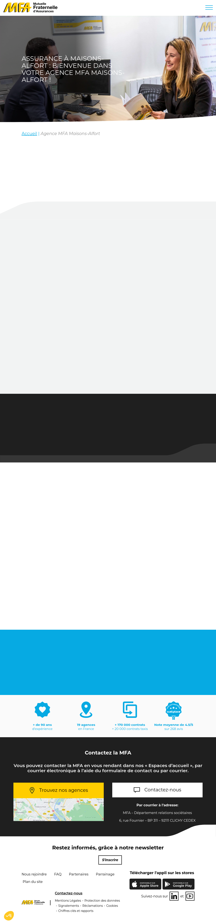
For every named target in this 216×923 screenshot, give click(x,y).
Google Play (182, 885)
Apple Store (149, 885)
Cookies (112, 906)
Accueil (29, 133)
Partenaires (78, 874)
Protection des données (102, 901)
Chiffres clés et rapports (76, 911)
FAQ (57, 874)
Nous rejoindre (34, 874)
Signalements (68, 906)
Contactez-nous (162, 790)
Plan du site (33, 882)
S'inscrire (110, 860)
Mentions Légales (68, 901)
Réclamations (92, 906)
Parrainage (105, 874)
